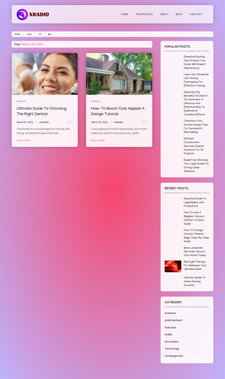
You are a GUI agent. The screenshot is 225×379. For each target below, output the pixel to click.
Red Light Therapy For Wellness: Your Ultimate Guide (195, 266)
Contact (196, 14)
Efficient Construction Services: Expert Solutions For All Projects (194, 146)
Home (124, 14)
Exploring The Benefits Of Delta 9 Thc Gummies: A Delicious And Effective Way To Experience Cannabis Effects (195, 103)
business (21, 101)
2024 (29, 34)
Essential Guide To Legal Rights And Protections (195, 202)
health (168, 334)
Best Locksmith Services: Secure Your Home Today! (195, 252)
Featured (170, 327)
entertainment (173, 320)
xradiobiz (44, 122)
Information (172, 341)
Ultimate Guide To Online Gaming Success (194, 281)
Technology (144, 14)
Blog (179, 14)
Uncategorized (174, 356)
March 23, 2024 (25, 122)
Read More (23, 140)
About (164, 14)
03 (40, 34)
